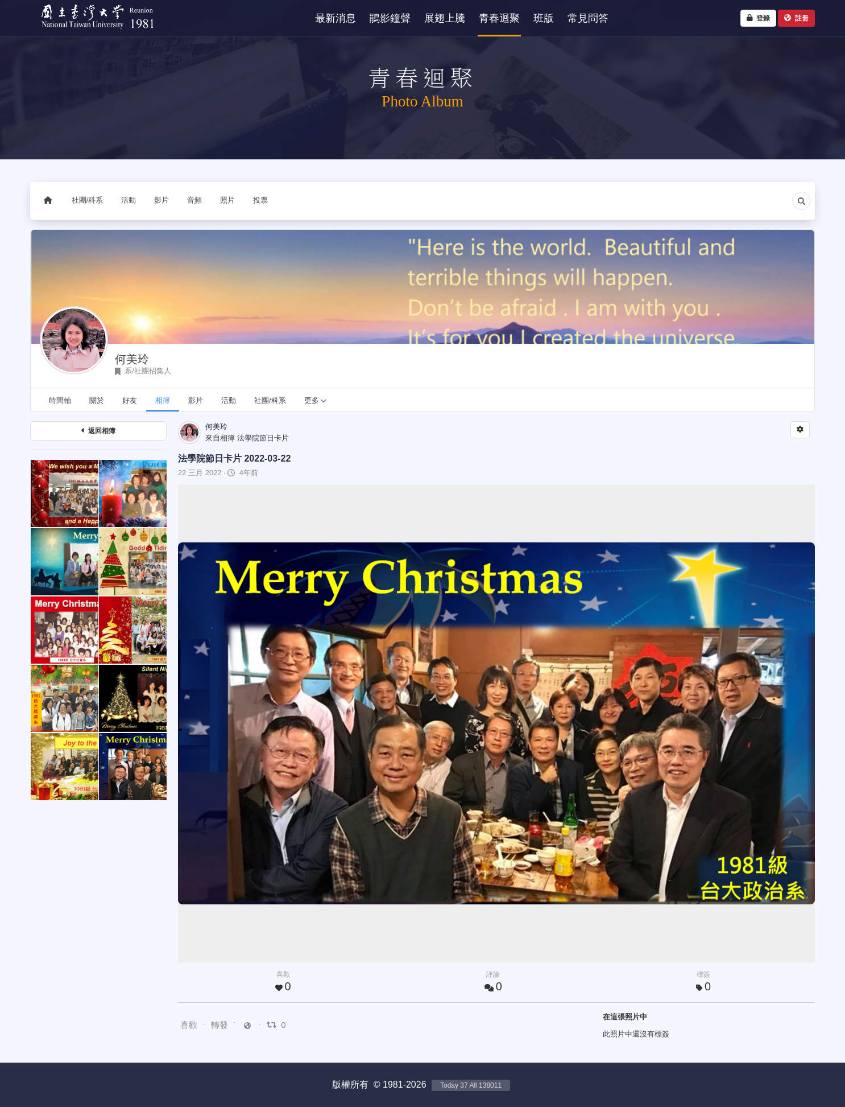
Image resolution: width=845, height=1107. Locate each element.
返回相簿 (98, 431)
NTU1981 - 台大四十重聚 (92, 31)
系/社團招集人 (143, 371)
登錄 (758, 18)
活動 (128, 200)
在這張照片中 (625, 1017)
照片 (227, 200)
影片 (161, 200)
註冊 (796, 18)
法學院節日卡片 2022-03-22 (234, 458)
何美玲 (132, 359)
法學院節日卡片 (263, 438)
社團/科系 (87, 200)
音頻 (194, 200)
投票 (260, 200)
